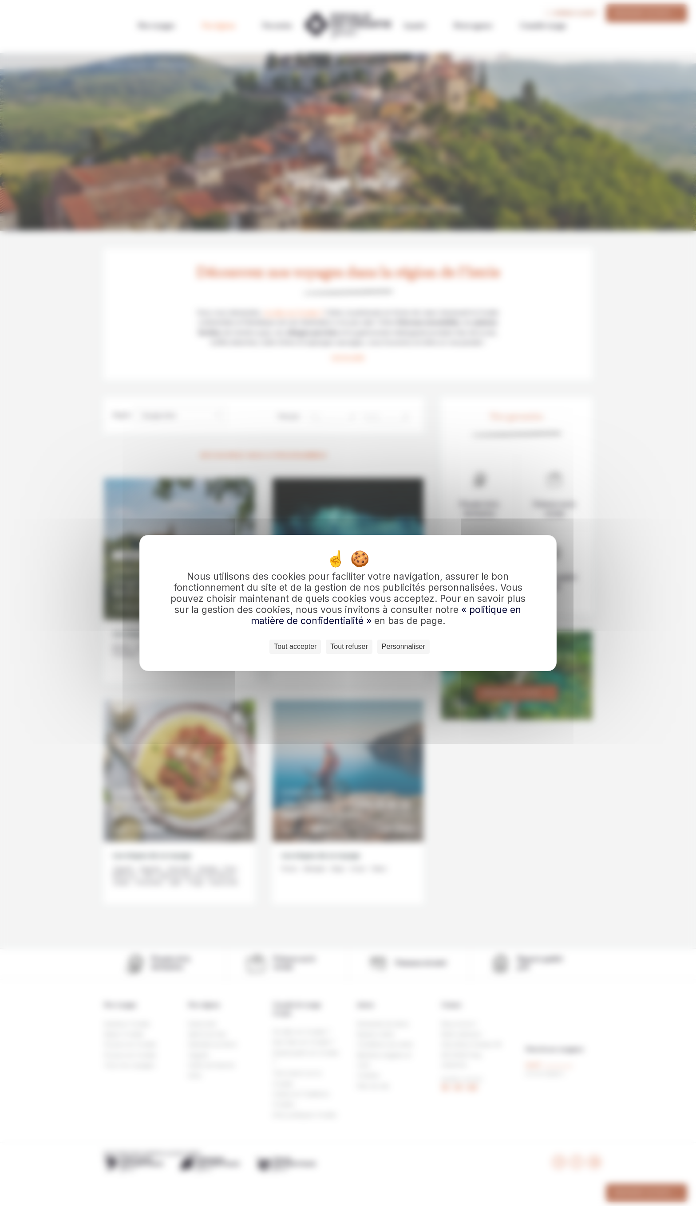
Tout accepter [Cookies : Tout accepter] (295, 646)
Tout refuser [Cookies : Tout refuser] (349, 646)
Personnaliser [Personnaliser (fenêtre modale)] (403, 646)
